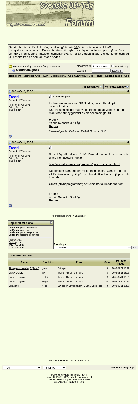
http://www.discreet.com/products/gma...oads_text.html (84, 164)
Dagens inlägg (113, 75)
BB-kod (12, 240)
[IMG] (11, 245)
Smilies (12, 242)
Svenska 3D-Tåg (119, 367)
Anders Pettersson (81, 379)
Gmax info (14, 286)
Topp (132, 367)
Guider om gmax (17, 277)
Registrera (15, 75)
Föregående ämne (62, 216)
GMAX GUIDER (16, 273)
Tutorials (56, 66)
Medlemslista (58, 75)
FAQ (45, 75)
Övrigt (46, 66)
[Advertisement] (53, 34)
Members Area (32, 75)
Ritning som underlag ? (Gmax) (24, 268)
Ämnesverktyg (90, 86)
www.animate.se (59, 106)
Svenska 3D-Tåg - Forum (26, 66)
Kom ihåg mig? (120, 66)
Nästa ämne (79, 216)
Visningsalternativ (115, 86)
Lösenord (81, 71)
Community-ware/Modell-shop (85, 75)
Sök (126, 75)
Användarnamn (84, 66)
